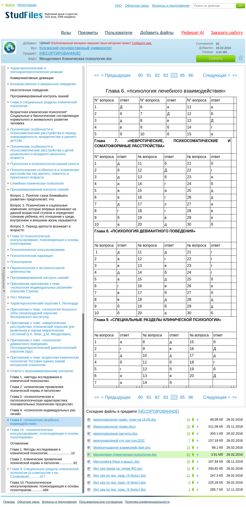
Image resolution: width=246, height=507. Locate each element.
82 (157, 75)
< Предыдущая (116, 75)
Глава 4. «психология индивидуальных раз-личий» (43, 148)
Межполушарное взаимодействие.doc (122, 447)
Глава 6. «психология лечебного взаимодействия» (34, 157)
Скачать (216, 58)
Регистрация (27, 5)
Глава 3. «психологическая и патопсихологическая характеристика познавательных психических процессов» (41, 136)
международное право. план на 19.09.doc (124, 419)
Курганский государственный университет (75, 48)
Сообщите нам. (142, 43)
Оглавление (19, 179)
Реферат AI (192, 32)
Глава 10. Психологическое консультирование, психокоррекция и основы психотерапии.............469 (44, 222)
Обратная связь (137, 5)
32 (188, 426)
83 (165, 75)
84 (174, 75)
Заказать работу (227, 32)
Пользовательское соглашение (101, 502)
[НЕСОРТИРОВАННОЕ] (59, 53)
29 (188, 433)
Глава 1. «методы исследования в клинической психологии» (36, 115)
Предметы (88, 32)
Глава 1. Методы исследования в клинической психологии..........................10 (42, 187)
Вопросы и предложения (171, 5)
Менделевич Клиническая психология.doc (125, 454)
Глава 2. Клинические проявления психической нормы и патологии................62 (43, 197)
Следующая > (216, 75)
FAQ (118, 5)
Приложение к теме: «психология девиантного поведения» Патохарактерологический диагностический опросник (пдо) (43, 81)
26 (188, 419)
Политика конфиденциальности (147, 502)
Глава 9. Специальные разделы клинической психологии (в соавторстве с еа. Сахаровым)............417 (44, 208)
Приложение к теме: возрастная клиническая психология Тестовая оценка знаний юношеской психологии (44, 97)
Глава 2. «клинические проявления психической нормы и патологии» (36, 124)
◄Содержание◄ (4, 147)
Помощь (9, 502)
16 (188, 468)
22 (188, 475)
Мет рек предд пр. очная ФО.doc (117, 468)
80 (140, 75)
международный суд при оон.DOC (119, 440)
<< (96, 75)
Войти (10, 5)
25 (188, 447)
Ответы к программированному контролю (41, 107)
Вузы (66, 32)
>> (234, 75)
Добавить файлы (156, 32)
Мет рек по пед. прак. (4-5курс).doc (119, 475)
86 (190, 75)
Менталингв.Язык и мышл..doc (116, 461)
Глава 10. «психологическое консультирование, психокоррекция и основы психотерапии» (44, 169)
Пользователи (118, 32)
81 (148, 75)
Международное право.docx (114, 426)
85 (182, 75)
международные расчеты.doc (115, 433)
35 (188, 461)
